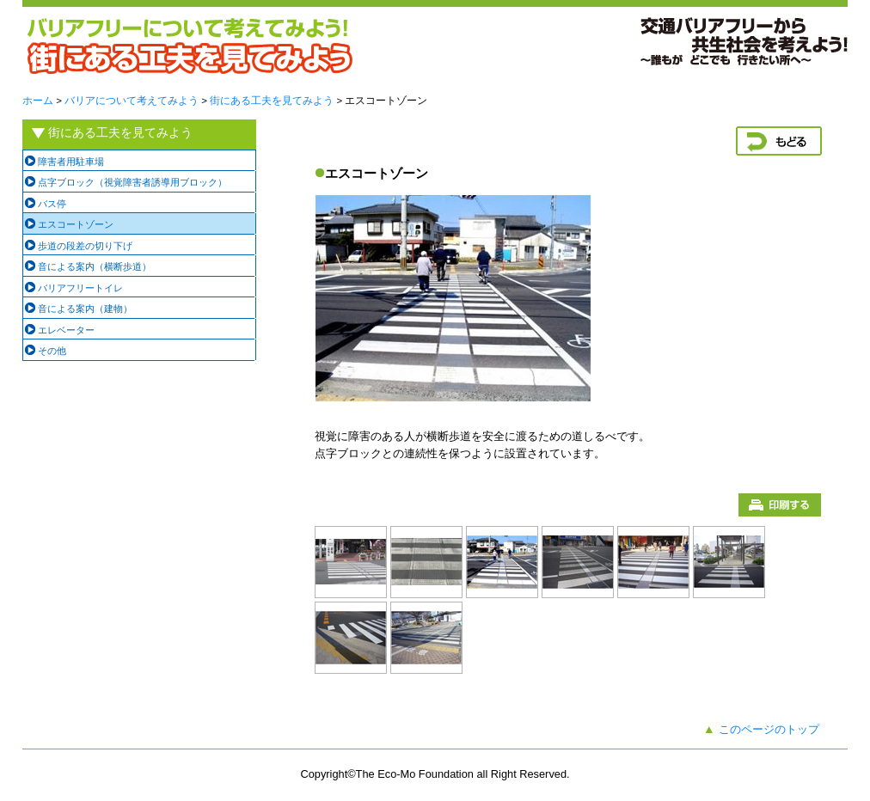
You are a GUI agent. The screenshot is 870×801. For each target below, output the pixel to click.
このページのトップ (769, 729)
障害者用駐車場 (71, 161)
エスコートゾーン (75, 224)
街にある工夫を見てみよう (272, 100)
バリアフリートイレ (80, 288)
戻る (779, 141)
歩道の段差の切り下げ (85, 246)
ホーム (37, 100)
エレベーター (66, 330)
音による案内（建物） (85, 308)
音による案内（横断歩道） (94, 266)
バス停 (52, 204)
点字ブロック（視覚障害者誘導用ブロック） (132, 182)
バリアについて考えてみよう (131, 100)
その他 (52, 350)
